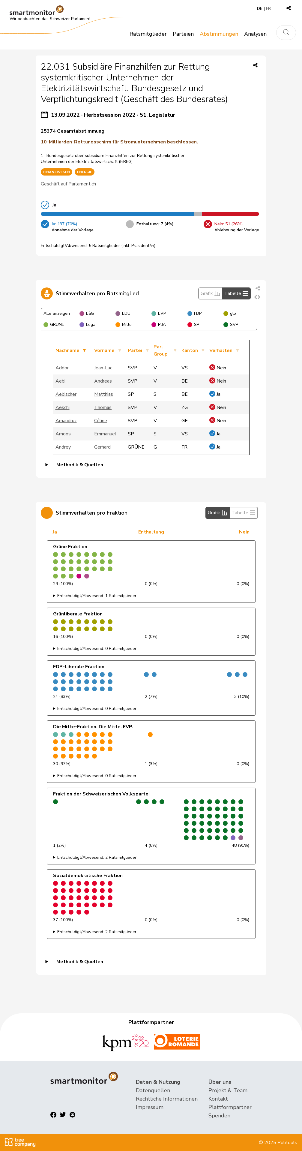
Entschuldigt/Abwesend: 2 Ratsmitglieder (96, 857)
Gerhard (102, 447)
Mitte (123, 324)
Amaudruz (66, 420)
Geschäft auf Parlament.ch (68, 184)
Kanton (189, 350)
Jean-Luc (103, 368)
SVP (230, 324)
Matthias (103, 394)
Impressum (149, 1107)
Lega (87, 324)
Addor (62, 368)
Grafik (210, 293)
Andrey (63, 447)
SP (193, 324)
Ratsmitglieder (148, 34)
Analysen (255, 34)
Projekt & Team (227, 1090)
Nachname (67, 350)
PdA (158, 324)
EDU (122, 313)
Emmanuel (105, 434)
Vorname (104, 350)
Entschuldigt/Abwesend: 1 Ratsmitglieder (96, 596)
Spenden (219, 1115)
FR (268, 8)
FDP (194, 313)
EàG (86, 313)
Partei (135, 350)
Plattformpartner (230, 1107)
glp (229, 313)
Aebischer (65, 394)
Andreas (103, 381)
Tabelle (236, 293)
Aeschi (62, 407)
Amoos (63, 434)
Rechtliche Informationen (167, 1098)
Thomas (103, 407)
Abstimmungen (219, 34)
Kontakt (218, 1098)
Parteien (183, 34)
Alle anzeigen (56, 313)
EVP (158, 313)
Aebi (60, 381)
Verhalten (220, 350)
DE (259, 8)
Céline (100, 420)
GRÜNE (53, 324)
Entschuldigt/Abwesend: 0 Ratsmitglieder (96, 648)
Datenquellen (153, 1090)
